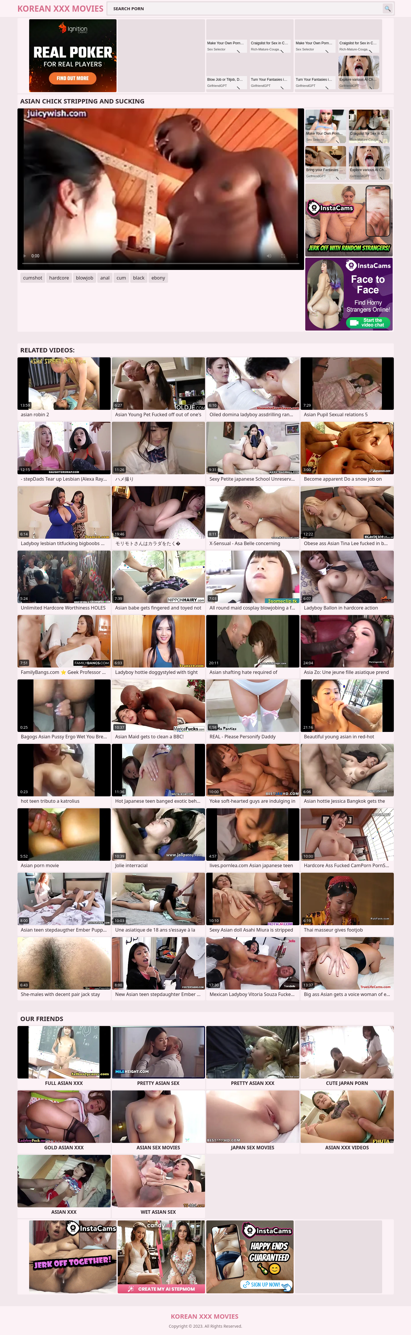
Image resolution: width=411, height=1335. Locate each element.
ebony (158, 278)
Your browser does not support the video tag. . (160, 189)
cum (121, 278)
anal (105, 278)
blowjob (85, 278)
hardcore (59, 278)
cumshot (33, 278)
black (138, 278)
